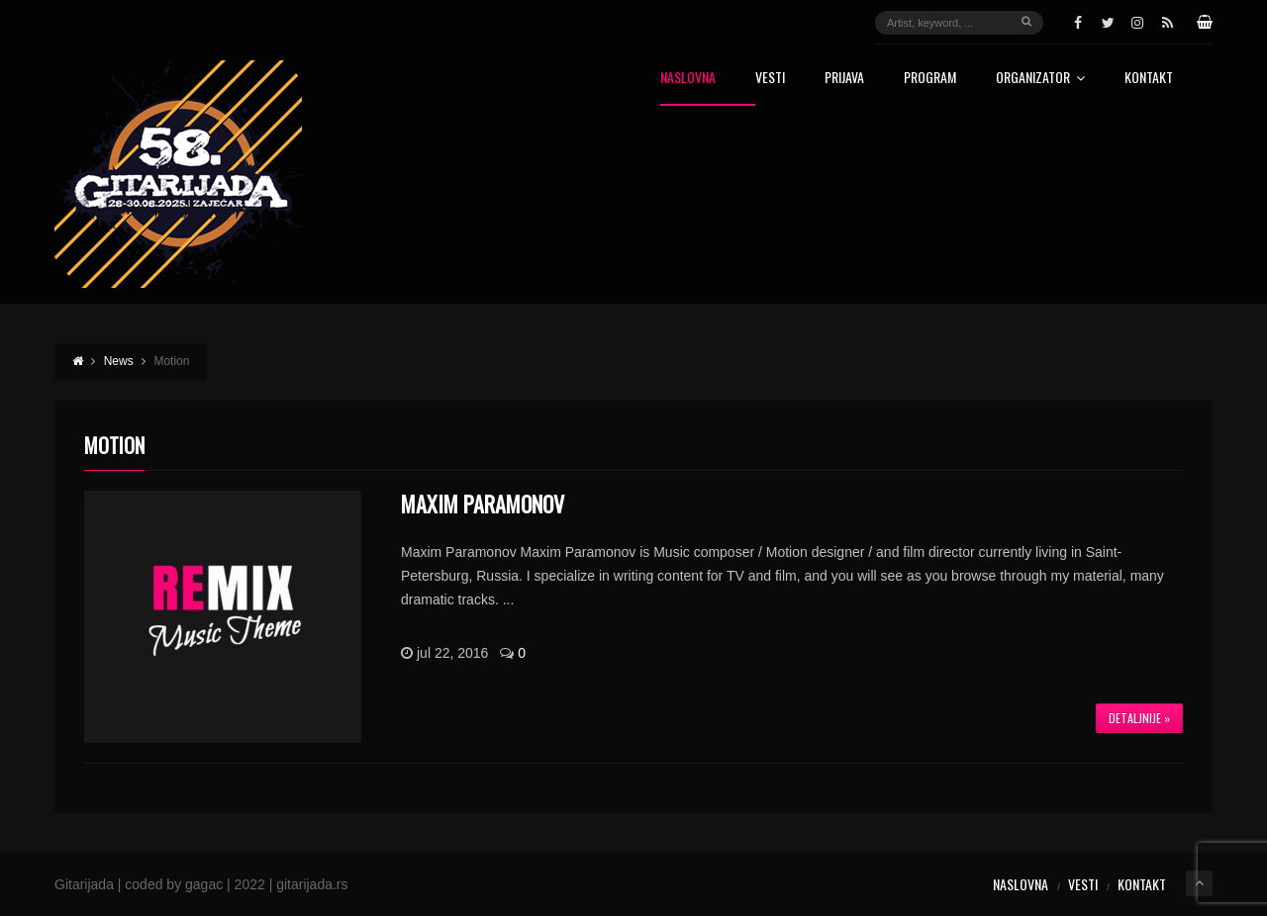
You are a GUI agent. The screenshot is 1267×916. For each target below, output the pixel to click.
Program (930, 78)
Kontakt (1148, 78)
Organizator (1040, 78)
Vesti (770, 78)
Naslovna (688, 78)
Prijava (844, 78)
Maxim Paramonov (482, 503)
